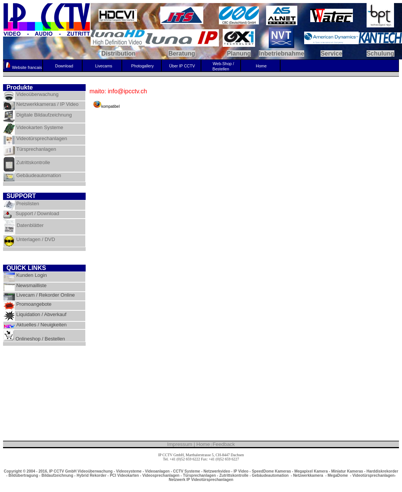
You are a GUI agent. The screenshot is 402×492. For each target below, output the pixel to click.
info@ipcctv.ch (201, 463)
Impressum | (181, 444)
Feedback (223, 444)
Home (203, 444)
